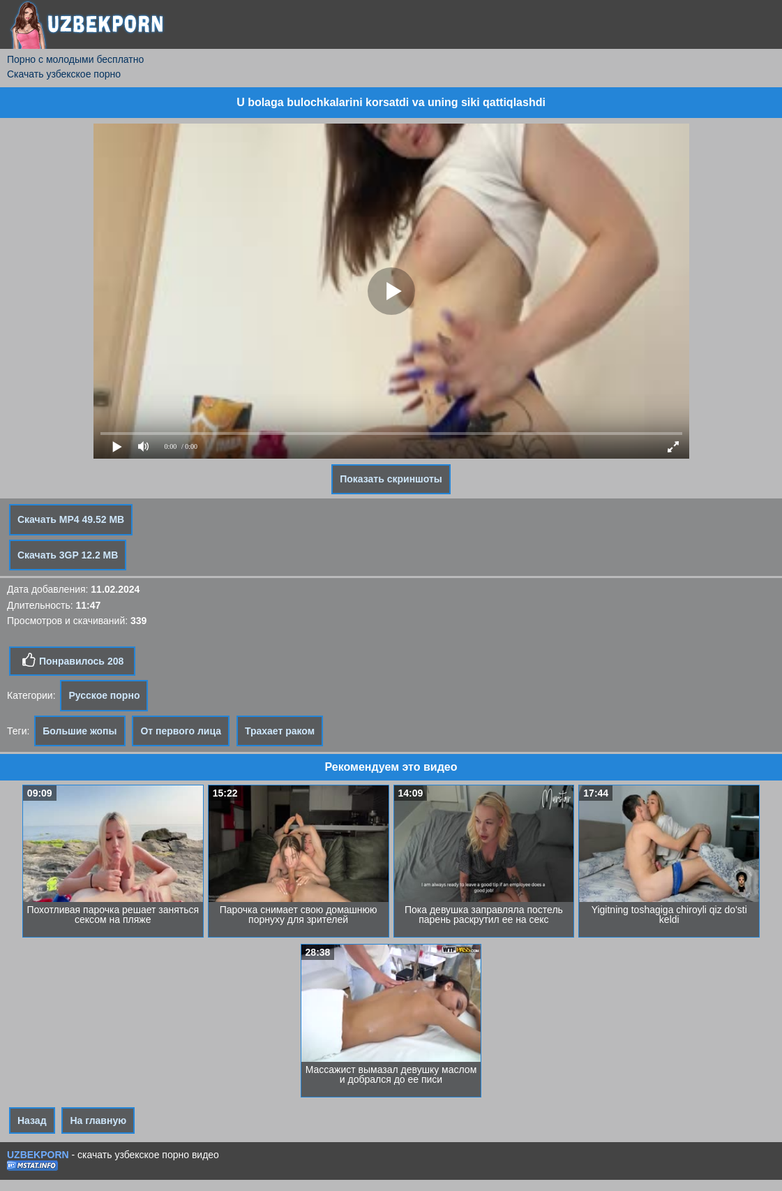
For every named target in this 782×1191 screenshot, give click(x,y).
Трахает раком (280, 731)
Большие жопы (79, 731)
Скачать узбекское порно (64, 74)
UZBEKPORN (38, 1154)
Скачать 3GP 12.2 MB (67, 555)
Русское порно (104, 695)
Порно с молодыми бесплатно (75, 59)
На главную (98, 1120)
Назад (32, 1120)
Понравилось (72, 660)
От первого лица (180, 731)
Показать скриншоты (391, 478)
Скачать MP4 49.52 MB (70, 519)
